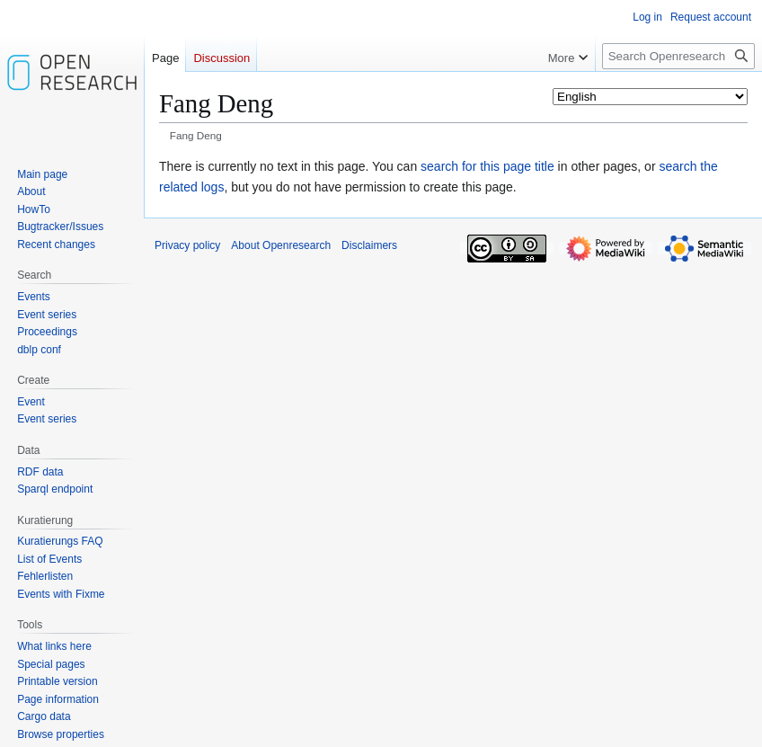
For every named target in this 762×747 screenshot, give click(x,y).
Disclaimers (369, 245)
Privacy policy (187, 245)
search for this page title (487, 166)
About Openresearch (281, 245)
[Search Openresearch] (678, 56)
